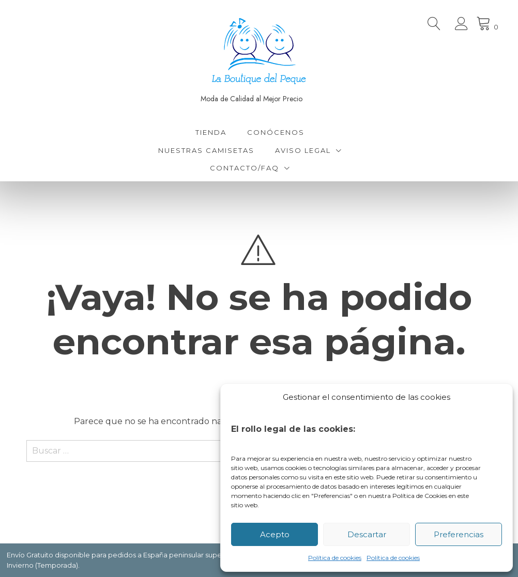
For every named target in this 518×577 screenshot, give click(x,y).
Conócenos (275, 132)
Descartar (366, 534)
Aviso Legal (303, 150)
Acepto (275, 534)
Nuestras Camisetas (206, 150)
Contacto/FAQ (244, 168)
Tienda (210, 132)
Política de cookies (334, 558)
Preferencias (458, 534)
